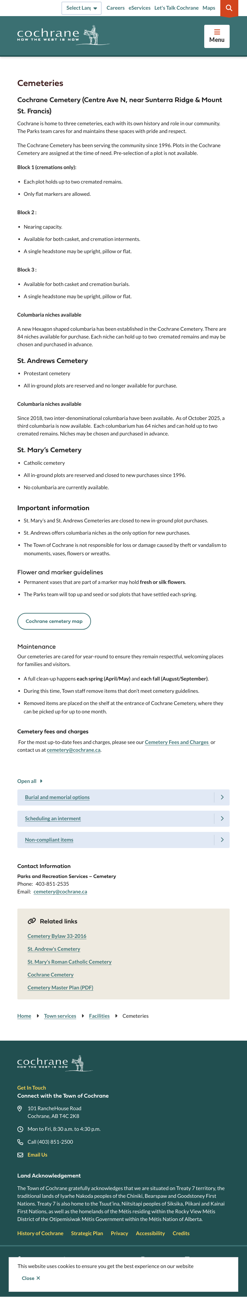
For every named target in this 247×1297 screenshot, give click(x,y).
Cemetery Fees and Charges (177, 742)
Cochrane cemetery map (54, 621)
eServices (140, 8)
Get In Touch (31, 1088)
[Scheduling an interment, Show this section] (123, 819)
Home (24, 1016)
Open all (27, 781)
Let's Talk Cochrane (176, 8)
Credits (181, 1233)
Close (28, 1278)
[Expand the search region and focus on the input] (229, 8)
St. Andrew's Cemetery (54, 949)
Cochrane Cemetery (51, 975)
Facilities (99, 1016)
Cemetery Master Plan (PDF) (60, 988)
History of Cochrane (40, 1233)
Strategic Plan (87, 1233)
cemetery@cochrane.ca (74, 750)
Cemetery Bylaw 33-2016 (57, 936)
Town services (60, 1016)
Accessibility (150, 1233)
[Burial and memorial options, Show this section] (123, 797)
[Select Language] (81, 8)
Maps (209, 8)
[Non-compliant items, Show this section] (123, 840)
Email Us (37, 1155)
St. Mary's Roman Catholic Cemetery (70, 962)
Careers (116, 8)
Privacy (119, 1233)
